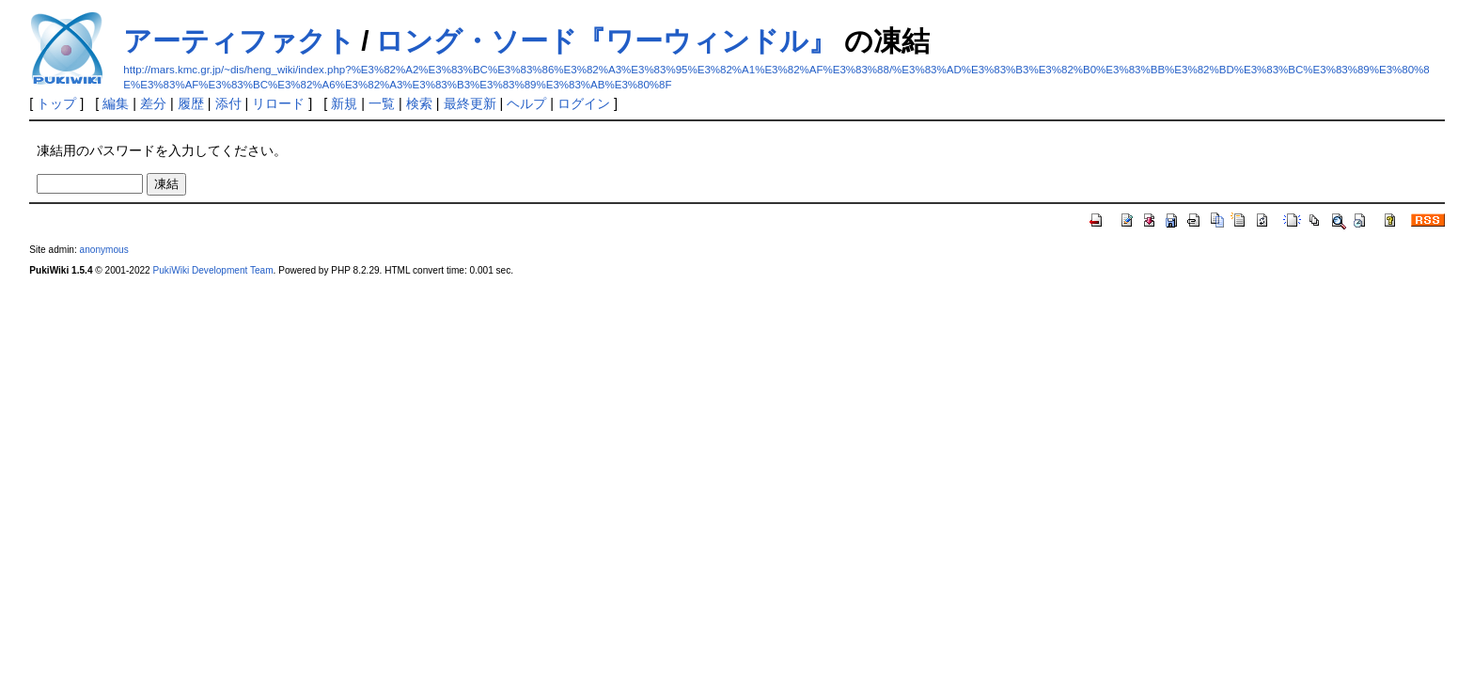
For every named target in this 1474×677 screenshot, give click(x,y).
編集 (115, 103)
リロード (278, 103)
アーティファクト (239, 40)
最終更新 (470, 103)
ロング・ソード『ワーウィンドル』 (606, 40)
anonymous (104, 249)
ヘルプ (526, 103)
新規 (344, 103)
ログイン (583, 103)
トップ (56, 103)
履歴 (191, 103)
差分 (153, 103)
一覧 (381, 103)
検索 (419, 103)
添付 (228, 103)
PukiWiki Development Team (213, 270)
